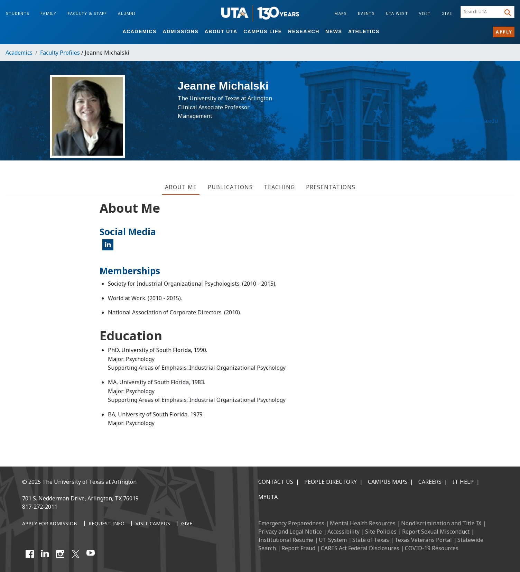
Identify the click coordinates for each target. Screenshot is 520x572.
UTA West (397, 13)
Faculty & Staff (87, 13)
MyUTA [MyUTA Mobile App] (268, 497)
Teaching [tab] (279, 187)
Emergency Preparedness (291, 523)
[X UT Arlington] (75, 554)
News (333, 31)
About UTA (221, 31)
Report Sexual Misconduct (436, 531)
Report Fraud (298, 548)
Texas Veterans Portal (423, 540)
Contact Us (275, 482)
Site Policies (381, 531)
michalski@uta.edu (472, 124)
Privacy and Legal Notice (290, 531)
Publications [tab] (230, 187)
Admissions (180, 31)
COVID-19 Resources (431, 548)
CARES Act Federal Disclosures (360, 548)
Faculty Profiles (60, 52)
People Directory (330, 482)
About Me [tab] (181, 187)
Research (303, 31)
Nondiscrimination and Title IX (441, 523)
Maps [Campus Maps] (340, 13)
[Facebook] (30, 554)
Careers (430, 482)
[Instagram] (60, 554)
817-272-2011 (39, 506)
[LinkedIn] (45, 554)
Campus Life (262, 31)
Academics (140, 31)
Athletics (364, 31)
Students (17, 13)
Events (366, 13)
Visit (424, 13)
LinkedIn (110, 247)
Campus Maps (387, 482)
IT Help (463, 482)
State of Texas (370, 540)
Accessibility (343, 531)
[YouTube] (90, 554)
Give (447, 13)
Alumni (126, 13)
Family (48, 13)
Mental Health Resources (363, 523)
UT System (333, 540)
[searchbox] (482, 12)
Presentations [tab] (330, 187)
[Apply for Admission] (49, 524)
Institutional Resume (285, 540)
